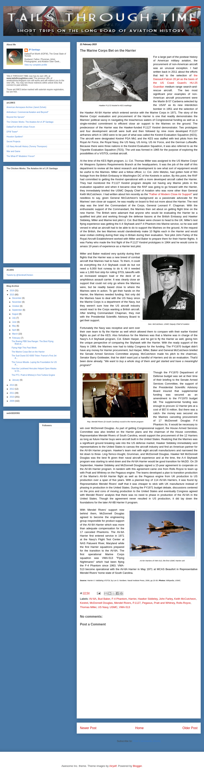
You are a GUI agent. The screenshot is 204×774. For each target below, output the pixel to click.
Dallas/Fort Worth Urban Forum (21, 127)
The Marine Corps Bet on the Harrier (28, 352)
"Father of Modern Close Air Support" (170, 194)
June (14, 322)
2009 (12, 401)
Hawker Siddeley (148, 598)
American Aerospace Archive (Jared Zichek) (26, 107)
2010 (12, 397)
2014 (12, 385)
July (14, 318)
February (16, 338)
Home (139, 728)
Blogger (137, 765)
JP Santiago (34, 50)
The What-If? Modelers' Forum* (21, 156)
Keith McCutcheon (185, 598)
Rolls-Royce (183, 602)
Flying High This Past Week (24, 348)
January (16, 380)
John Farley (166, 598)
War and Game (13, 151)
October (16, 306)
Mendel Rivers (122, 602)
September (17, 310)
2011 (12, 393)
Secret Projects (13, 141)
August (15, 314)
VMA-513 (124, 607)
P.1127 (137, 602)
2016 (12, 290)
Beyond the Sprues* (16, 117)
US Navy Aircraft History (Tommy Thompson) (27, 146)
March (15, 334)
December (17, 298)
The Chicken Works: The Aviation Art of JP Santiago (30, 122)
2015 (12, 295)
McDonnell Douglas (101, 602)
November (17, 302)
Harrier (132, 598)
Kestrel (84, 602)
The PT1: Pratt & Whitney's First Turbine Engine (33, 375)
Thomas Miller (88, 607)
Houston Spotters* (15, 137)
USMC (114, 607)
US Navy (103, 607)
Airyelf (113, 765)
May (14, 326)
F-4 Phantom (119, 598)
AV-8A (92, 598)
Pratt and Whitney (164, 602)
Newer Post (88, 728)
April (14, 330)
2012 (12, 389)
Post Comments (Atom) (147, 741)
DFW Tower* (12, 132)
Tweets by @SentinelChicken (20, 275)
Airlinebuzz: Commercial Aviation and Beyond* (27, 112)
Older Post (189, 728)
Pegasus (147, 602)
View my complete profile (35, 65)
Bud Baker (104, 598)
